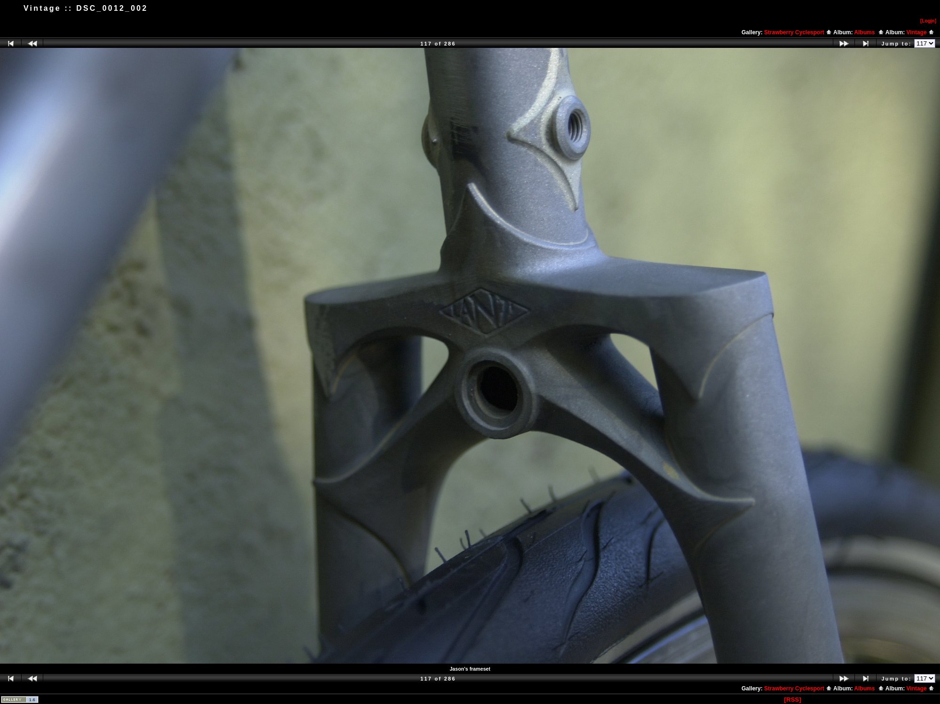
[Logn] (928, 20)
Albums (869, 32)
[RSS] (792, 699)
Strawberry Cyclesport (798, 32)
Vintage (920, 32)
